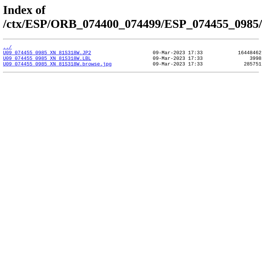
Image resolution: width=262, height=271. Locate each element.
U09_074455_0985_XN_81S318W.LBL (47, 61)
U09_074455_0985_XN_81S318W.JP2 (47, 54)
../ (7, 47)
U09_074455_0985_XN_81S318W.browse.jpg (57, 68)
